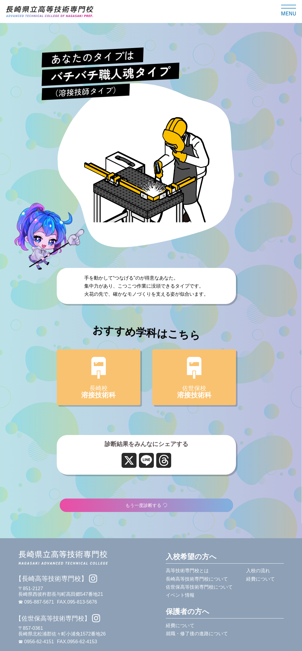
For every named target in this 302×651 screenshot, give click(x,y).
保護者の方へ (187, 611)
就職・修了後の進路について (197, 633)
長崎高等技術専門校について (197, 578)
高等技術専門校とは (187, 570)
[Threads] (163, 461)
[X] (129, 461)
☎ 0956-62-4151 (36, 641)
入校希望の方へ (191, 557)
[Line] (146, 461)
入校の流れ (258, 570)
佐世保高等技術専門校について (199, 587)
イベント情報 (180, 595)
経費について (260, 578)
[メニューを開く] (288, 10)
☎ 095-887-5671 (36, 601)
